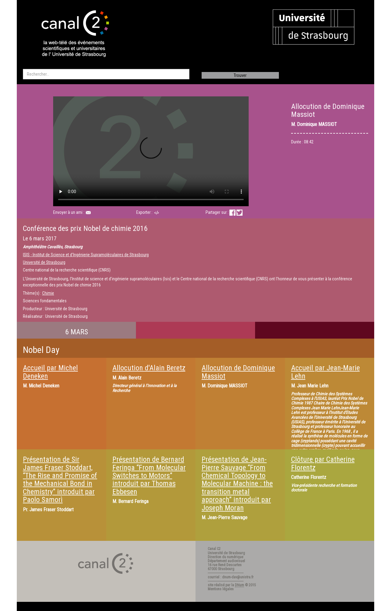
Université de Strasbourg (44, 262)
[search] (106, 74)
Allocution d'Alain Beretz (148, 368)
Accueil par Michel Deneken (50, 372)
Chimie (48, 293)
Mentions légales (221, 589)
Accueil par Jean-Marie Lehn (325, 372)
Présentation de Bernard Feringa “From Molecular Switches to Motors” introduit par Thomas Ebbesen (149, 475)
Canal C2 (214, 549)
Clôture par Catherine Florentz (323, 463)
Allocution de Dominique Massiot (238, 372)
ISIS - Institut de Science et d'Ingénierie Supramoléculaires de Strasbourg (86, 254)
